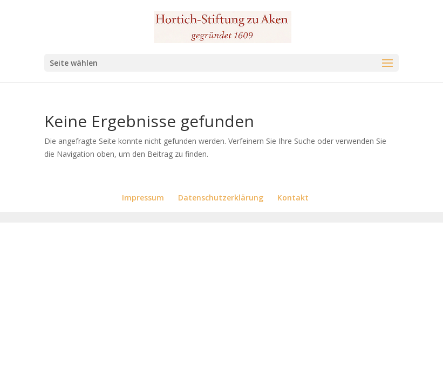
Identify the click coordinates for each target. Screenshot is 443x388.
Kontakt (293, 197)
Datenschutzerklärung (220, 197)
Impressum (143, 197)
